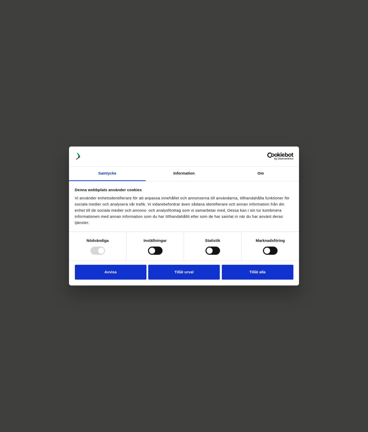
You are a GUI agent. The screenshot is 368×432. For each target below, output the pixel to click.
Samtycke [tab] (107, 173)
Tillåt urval (184, 272)
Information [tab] (184, 173)
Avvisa (111, 272)
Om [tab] (260, 173)
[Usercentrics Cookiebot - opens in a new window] (271, 156)
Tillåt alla (257, 272)
